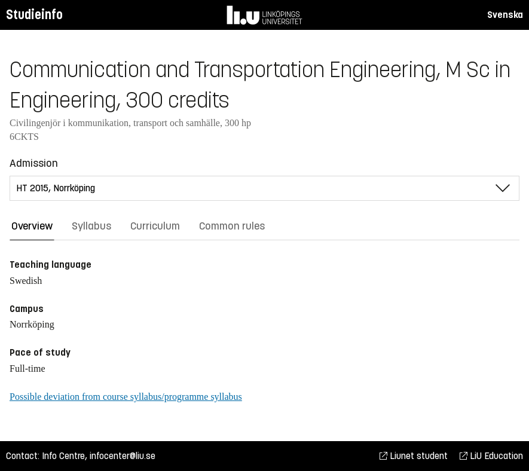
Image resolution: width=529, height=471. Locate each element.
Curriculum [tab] (155, 226)
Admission (34, 163)
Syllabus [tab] (91, 226)
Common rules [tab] (232, 226)
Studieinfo (34, 15)
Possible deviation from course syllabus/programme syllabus (126, 397)
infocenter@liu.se (122, 455)
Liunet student (414, 455)
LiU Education (491, 455)
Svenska (505, 14)
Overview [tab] (32, 226)
